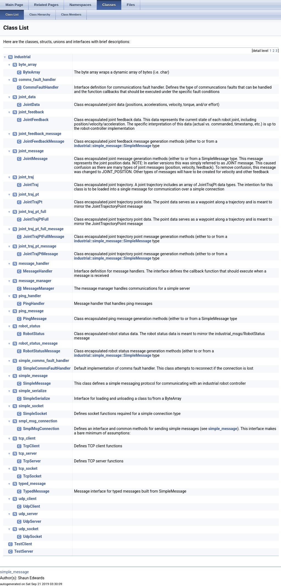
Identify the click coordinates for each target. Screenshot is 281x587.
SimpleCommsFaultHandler (47, 368)
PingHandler (33, 303)
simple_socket (31, 406)
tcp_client (27, 438)
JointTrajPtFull (36, 219)
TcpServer (32, 461)
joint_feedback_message (40, 133)
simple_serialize (32, 391)
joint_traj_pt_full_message (41, 229)
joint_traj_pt (29, 194)
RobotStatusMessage (41, 351)
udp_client (27, 498)
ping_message (31, 311)
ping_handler (30, 296)
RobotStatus (33, 334)
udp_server (28, 514)
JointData (31, 104)
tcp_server (28, 453)
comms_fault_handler (37, 79)
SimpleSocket (35, 413)
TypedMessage (36, 491)
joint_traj (26, 177)
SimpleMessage (37, 383)
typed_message (32, 483)
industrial (22, 57)
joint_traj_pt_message (37, 246)
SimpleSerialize (36, 398)
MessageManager (38, 288)
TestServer (23, 551)
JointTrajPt (32, 202)
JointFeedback (36, 119)
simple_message (33, 375)
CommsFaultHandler (40, 87)
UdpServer (32, 521)
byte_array (27, 64)
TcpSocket (32, 476)
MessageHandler (37, 271)
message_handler (34, 263)
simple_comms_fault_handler (44, 360)
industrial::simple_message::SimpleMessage (112, 146)
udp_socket (28, 529)
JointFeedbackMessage (43, 141)
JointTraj (30, 184)
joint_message (31, 151)
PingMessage (35, 318)
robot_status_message (38, 343)
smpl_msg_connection (38, 421)
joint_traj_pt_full (32, 211)
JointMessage (35, 158)
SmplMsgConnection (41, 428)
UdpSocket (32, 536)
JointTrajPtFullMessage (43, 236)
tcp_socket (28, 468)
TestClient (23, 544)
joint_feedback (31, 112)
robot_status (29, 326)
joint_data (27, 97)
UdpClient (31, 506)
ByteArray (31, 72)
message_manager (35, 281)
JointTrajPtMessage (40, 254)
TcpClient (31, 446)
